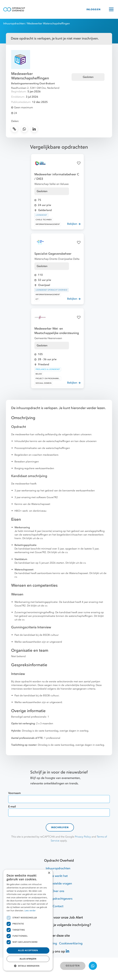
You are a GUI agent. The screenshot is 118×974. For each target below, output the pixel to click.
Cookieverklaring (70, 943)
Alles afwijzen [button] (28, 958)
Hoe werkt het (58, 876)
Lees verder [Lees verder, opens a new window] (30, 910)
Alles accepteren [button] (28, 950)
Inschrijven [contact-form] (60, 827)
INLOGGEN (93, 9)
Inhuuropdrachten (14, 23)
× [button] (49, 873)
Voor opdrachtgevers (57, 899)
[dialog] (28, 920)
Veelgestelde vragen (58, 883)
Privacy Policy (83, 837)
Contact (58, 906)
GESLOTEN (73, 965)
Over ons (58, 891)
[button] (28, 965)
